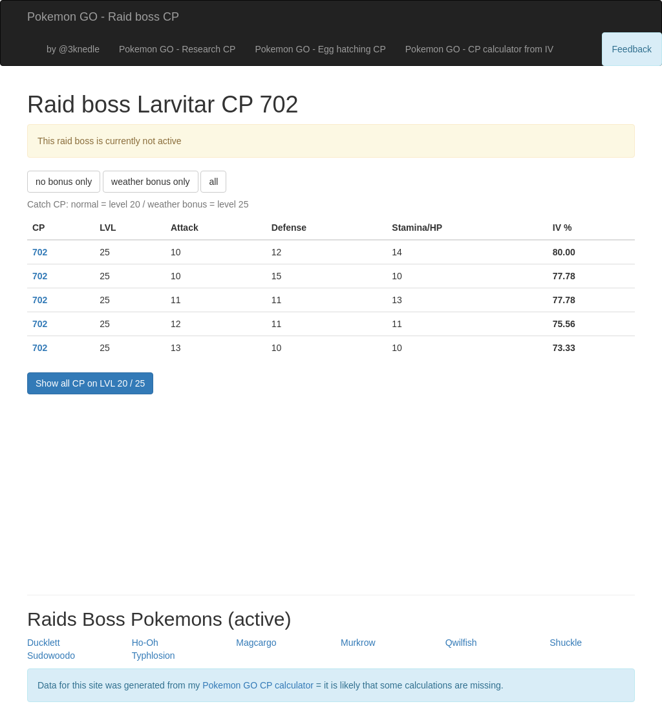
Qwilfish (461, 642)
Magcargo (256, 642)
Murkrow (358, 642)
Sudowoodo (51, 655)
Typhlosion (153, 655)
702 (39, 252)
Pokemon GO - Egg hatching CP (320, 49)
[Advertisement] (331, 491)
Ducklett (43, 642)
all (213, 181)
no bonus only (64, 181)
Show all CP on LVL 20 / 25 (90, 383)
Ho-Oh (145, 642)
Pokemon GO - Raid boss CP (103, 16)
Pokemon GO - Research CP (177, 49)
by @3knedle (73, 49)
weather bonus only (150, 181)
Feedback (632, 49)
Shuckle (566, 642)
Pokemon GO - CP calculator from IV (479, 49)
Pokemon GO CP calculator (258, 685)
